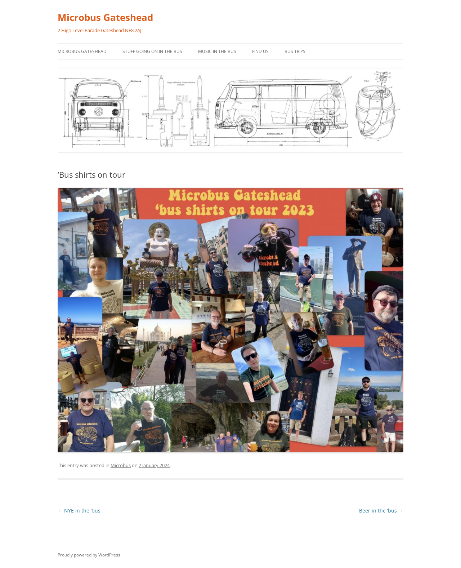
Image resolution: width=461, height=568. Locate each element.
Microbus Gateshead (105, 17)
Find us (260, 51)
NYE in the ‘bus (79, 510)
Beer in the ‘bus (381, 510)
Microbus (121, 465)
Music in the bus (217, 51)
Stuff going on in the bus (152, 51)
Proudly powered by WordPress (89, 555)
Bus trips (295, 51)
